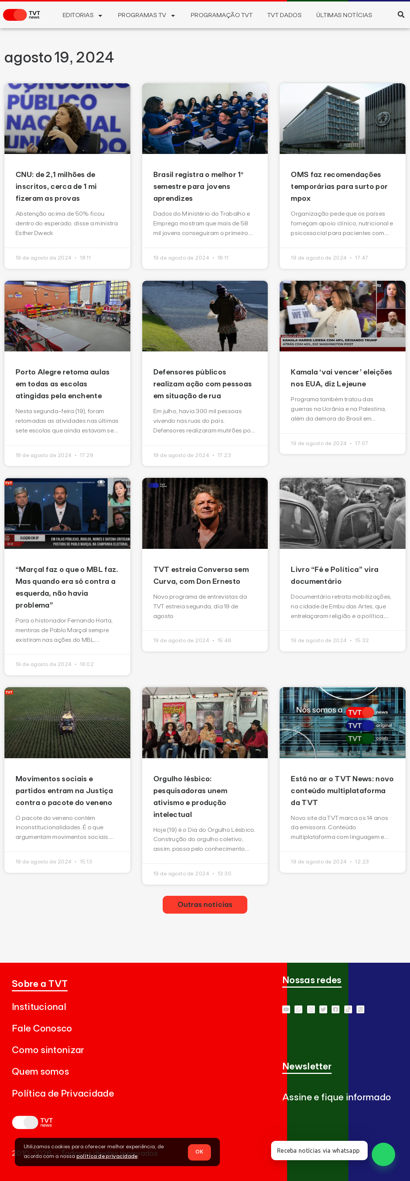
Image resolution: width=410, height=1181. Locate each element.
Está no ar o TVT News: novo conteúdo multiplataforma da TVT (342, 791)
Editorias (83, 15)
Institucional (39, 1007)
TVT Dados (284, 15)
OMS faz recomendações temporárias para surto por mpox (339, 186)
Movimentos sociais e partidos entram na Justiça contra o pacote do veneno (64, 791)
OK (199, 1151)
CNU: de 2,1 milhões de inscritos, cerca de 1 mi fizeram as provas (56, 186)
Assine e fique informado (336, 1097)
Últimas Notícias (344, 15)
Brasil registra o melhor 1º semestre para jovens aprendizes (198, 186)
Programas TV (147, 15)
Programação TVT (222, 15)
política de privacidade (107, 1156)
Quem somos (40, 1072)
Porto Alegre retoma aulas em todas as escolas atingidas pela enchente (63, 384)
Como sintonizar (48, 1050)
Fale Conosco (42, 1028)
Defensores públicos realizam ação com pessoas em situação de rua (202, 384)
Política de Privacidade (63, 1093)
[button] (401, 14)
